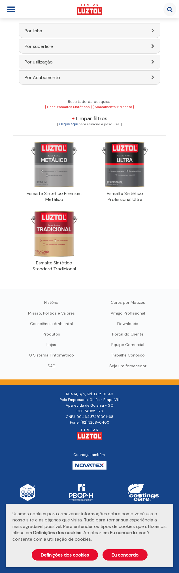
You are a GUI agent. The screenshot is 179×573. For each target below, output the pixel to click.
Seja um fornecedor (127, 365)
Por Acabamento (42, 77)
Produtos (51, 334)
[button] (68, 124)
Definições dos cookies (65, 555)
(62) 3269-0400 (94, 422)
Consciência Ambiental (51, 323)
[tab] (89, 31)
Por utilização (39, 62)
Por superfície (39, 46)
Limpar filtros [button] (89, 118)
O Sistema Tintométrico (51, 355)
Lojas (51, 344)
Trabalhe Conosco (128, 355)
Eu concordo (125, 555)
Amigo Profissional (128, 313)
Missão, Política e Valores (51, 313)
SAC (51, 365)
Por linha (33, 31)
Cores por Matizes (128, 302)
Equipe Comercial (127, 344)
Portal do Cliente (128, 334)
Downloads (127, 323)
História (51, 302)
